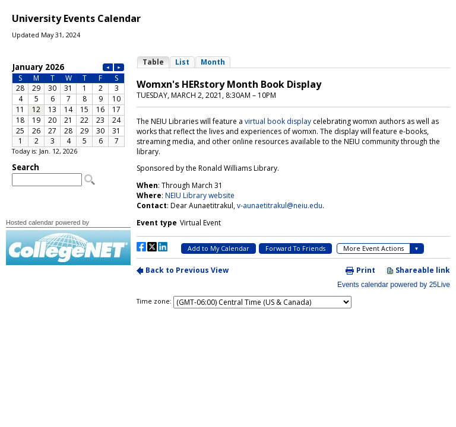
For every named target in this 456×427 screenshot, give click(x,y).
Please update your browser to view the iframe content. (68, 104)
